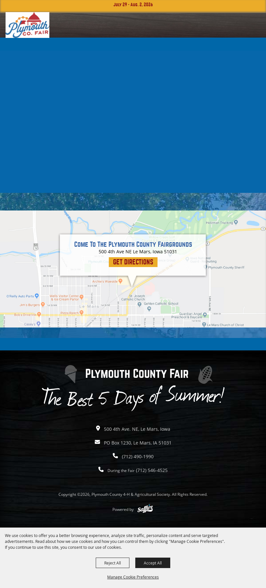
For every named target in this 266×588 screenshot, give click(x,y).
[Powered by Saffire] (145, 509)
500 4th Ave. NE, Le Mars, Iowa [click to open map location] (137, 429)
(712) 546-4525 (138, 470)
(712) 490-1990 (138, 456)
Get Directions (133, 262)
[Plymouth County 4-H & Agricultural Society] (27, 25)
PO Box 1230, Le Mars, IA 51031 (138, 443)
